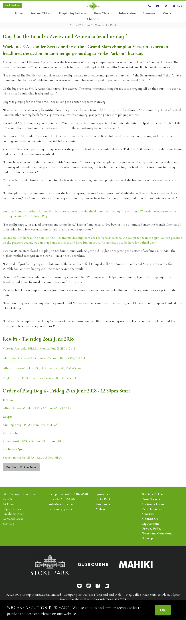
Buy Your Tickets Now (21, 467)
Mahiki (100, 509)
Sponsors (149, 13)
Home (19, 13)
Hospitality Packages (73, 13)
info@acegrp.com (61, 504)
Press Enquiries (152, 509)
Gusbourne (103, 504)
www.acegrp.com (60, 509)
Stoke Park (103, 499)
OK (163, 610)
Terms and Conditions (157, 533)
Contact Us (150, 519)
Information (127, 13)
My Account (150, 524)
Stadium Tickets (41, 13)
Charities (93, 19)
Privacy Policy (151, 528)
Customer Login (153, 504)
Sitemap (147, 538)
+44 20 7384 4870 (76, 494)
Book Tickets (103, 13)
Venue (167, 13)
